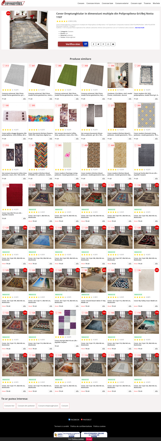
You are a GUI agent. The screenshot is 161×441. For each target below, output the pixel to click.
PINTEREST (86, 420)
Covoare (81, 3)
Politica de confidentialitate (81, 426)
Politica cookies (99, 426)
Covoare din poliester (26, 406)
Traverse (147, 3)
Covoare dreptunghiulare (48, 406)
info (24, 99)
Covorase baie (107, 3)
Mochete (156, 3)
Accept (89, 439)
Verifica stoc (77, 44)
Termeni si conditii (61, 426)
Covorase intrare (93, 3)
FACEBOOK (73, 420)
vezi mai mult (139, 28)
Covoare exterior (122, 3)
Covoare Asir (9, 406)
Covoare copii (136, 3)
